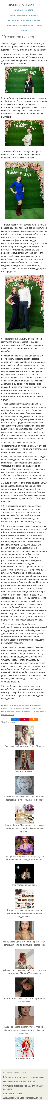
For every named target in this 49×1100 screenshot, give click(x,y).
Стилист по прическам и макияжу (19, 708)
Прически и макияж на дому (20, 25)
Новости (29, 10)
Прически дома (36, 708)
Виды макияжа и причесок (24, 15)
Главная (18, 10)
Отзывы (24, 30)
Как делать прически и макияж (24, 20)
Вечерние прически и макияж (11, 711)
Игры (39, 25)
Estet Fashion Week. (12, 1093)
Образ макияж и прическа (30, 711)
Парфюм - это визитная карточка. (19, 1081)
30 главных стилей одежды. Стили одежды (24, 1077)
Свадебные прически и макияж (19, 705)
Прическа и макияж (24, 5)
